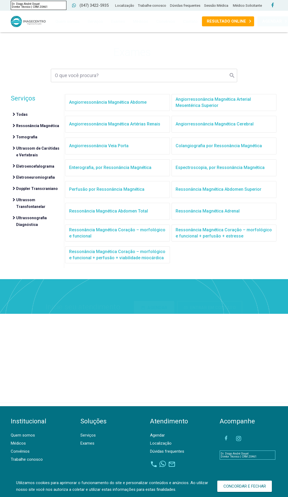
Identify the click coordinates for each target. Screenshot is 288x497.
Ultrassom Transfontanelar (30, 203)
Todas (22, 114)
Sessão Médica (216, 5)
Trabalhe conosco (152, 5)
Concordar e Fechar (244, 486)
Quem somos (23, 435)
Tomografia (26, 137)
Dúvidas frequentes (185, 5)
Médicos (18, 443)
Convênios (20, 451)
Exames (87, 443)
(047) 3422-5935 (94, 5)
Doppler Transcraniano (37, 188)
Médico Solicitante (247, 5)
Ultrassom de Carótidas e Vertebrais (37, 151)
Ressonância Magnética (37, 126)
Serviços (88, 435)
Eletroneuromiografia (35, 177)
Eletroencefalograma (35, 166)
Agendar (157, 435)
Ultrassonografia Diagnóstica (31, 221)
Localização (124, 5)
